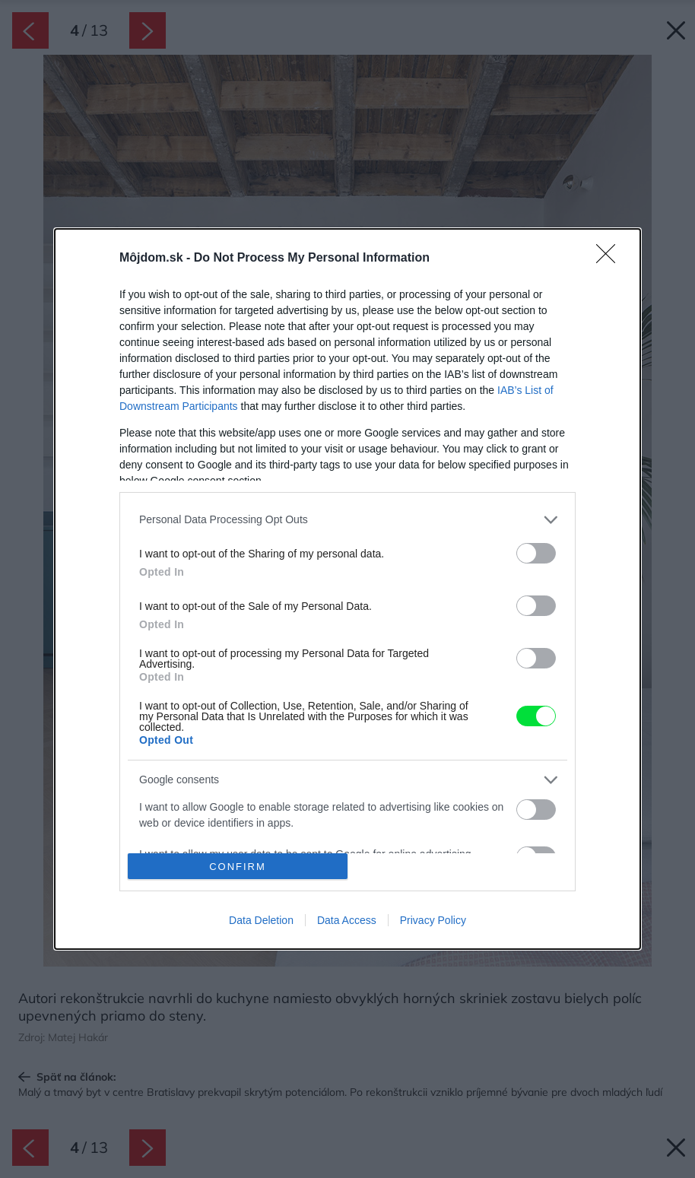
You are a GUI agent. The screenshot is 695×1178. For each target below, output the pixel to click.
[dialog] (347, 589)
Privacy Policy (433, 920)
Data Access (346, 920)
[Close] (610, 258)
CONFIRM (237, 866)
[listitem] (347, 520)
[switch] (536, 553)
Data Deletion (261, 920)
